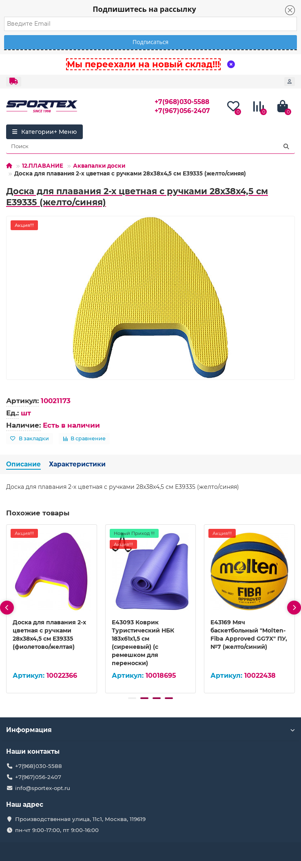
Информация (150, 730)
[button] (132, 698)
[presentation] (7, 608)
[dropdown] (13, 82)
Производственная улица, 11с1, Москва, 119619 (80, 819)
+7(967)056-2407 (182, 111)
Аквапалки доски (99, 165)
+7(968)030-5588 (182, 102)
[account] (289, 81)
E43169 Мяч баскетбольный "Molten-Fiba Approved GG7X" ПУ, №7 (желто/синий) (248, 634)
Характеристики (77, 464)
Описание (23, 464)
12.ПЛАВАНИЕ (42, 165)
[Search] (150, 146)
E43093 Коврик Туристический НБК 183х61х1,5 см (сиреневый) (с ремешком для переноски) (143, 643)
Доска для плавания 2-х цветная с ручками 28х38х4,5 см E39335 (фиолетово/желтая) (49, 634)
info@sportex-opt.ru (42, 788)
